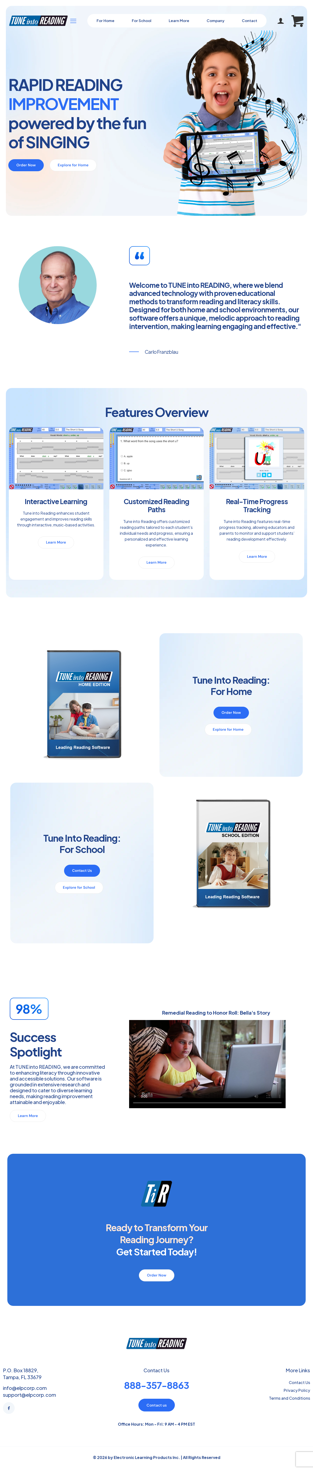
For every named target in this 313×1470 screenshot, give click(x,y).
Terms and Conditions (289, 1398)
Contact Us (299, 1382)
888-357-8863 (156, 1385)
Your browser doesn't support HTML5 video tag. (207, 1064)
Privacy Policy (297, 1390)
